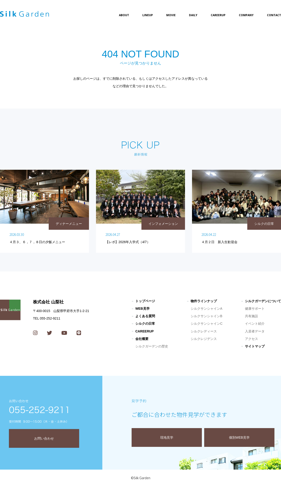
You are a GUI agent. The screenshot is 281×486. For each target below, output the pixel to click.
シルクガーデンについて (263, 301)
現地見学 (166, 437)
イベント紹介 (255, 323)
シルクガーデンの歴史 (151, 346)
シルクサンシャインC (206, 323)
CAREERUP (218, 15)
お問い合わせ (44, 438)
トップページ (145, 301)
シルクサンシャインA (206, 308)
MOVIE (171, 15)
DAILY (193, 15)
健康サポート (255, 308)
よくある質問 (145, 316)
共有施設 (251, 316)
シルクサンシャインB (206, 316)
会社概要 (141, 339)
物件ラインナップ (204, 301)
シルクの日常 (145, 323)
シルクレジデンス (204, 339)
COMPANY (246, 15)
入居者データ (255, 331)
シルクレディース (204, 331)
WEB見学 (142, 308)
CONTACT (274, 15)
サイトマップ (255, 346)
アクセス (251, 339)
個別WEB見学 (239, 437)
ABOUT (124, 15)
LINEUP (147, 15)
